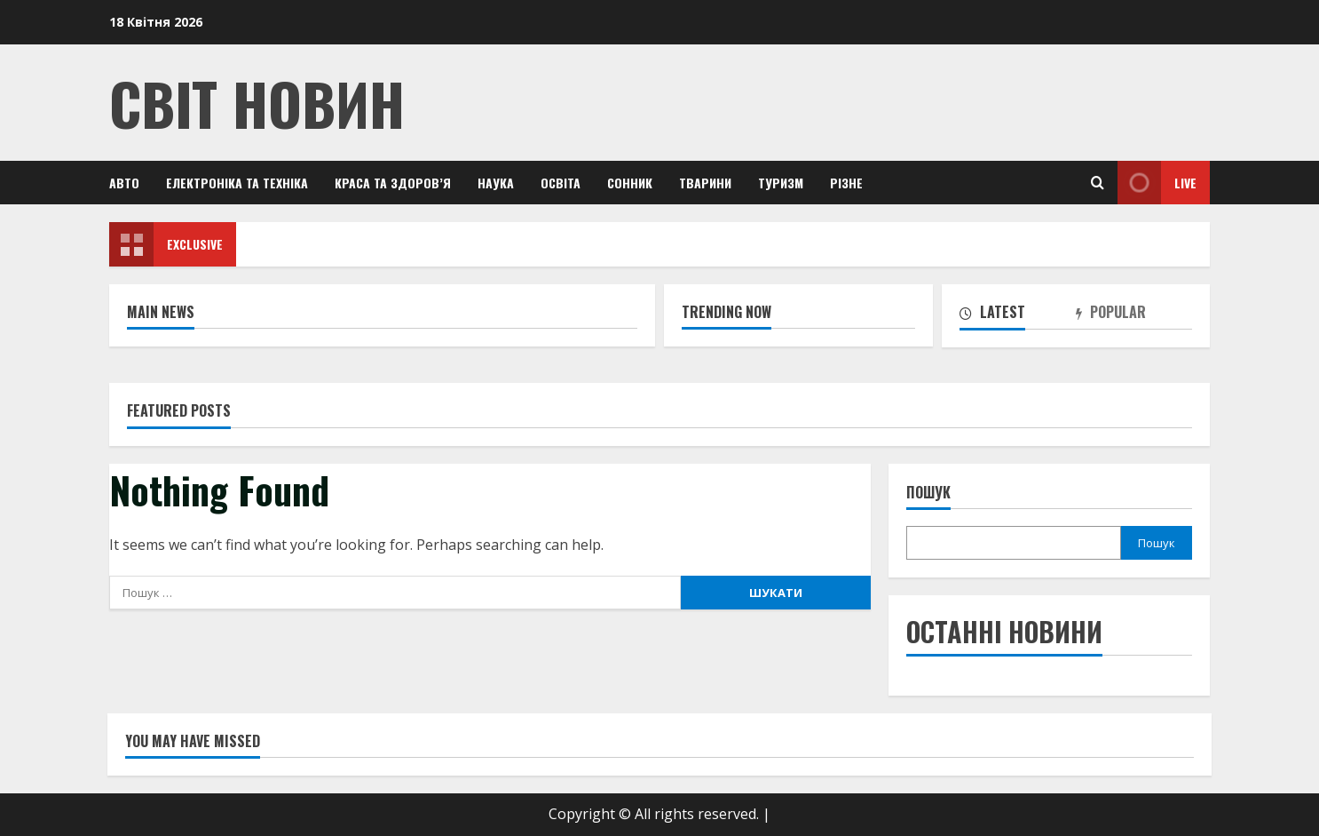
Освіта (561, 182)
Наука (496, 182)
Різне (846, 182)
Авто (124, 182)
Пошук (928, 492)
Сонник (629, 182)
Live (1157, 182)
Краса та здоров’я (393, 182)
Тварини (705, 182)
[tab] (1018, 315)
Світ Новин (257, 103)
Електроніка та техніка (237, 182)
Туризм (780, 182)
